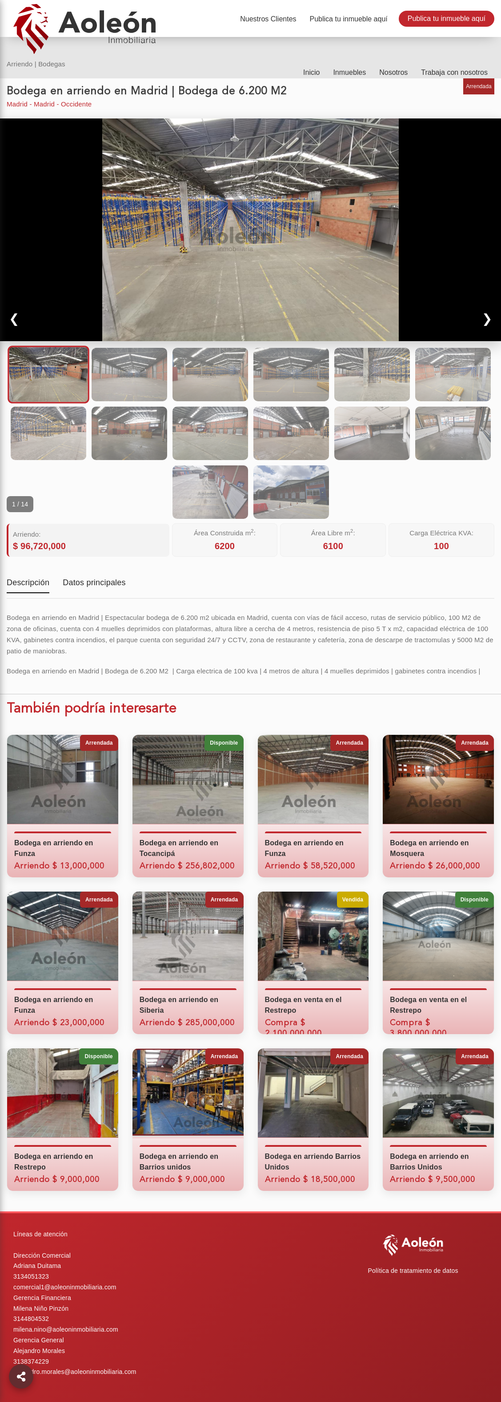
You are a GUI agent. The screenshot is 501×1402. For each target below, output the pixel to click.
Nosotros (393, 72)
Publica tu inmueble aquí (446, 18)
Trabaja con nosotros (454, 72)
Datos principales (94, 583)
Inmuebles (349, 72)
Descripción (28, 583)
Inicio (311, 72)
